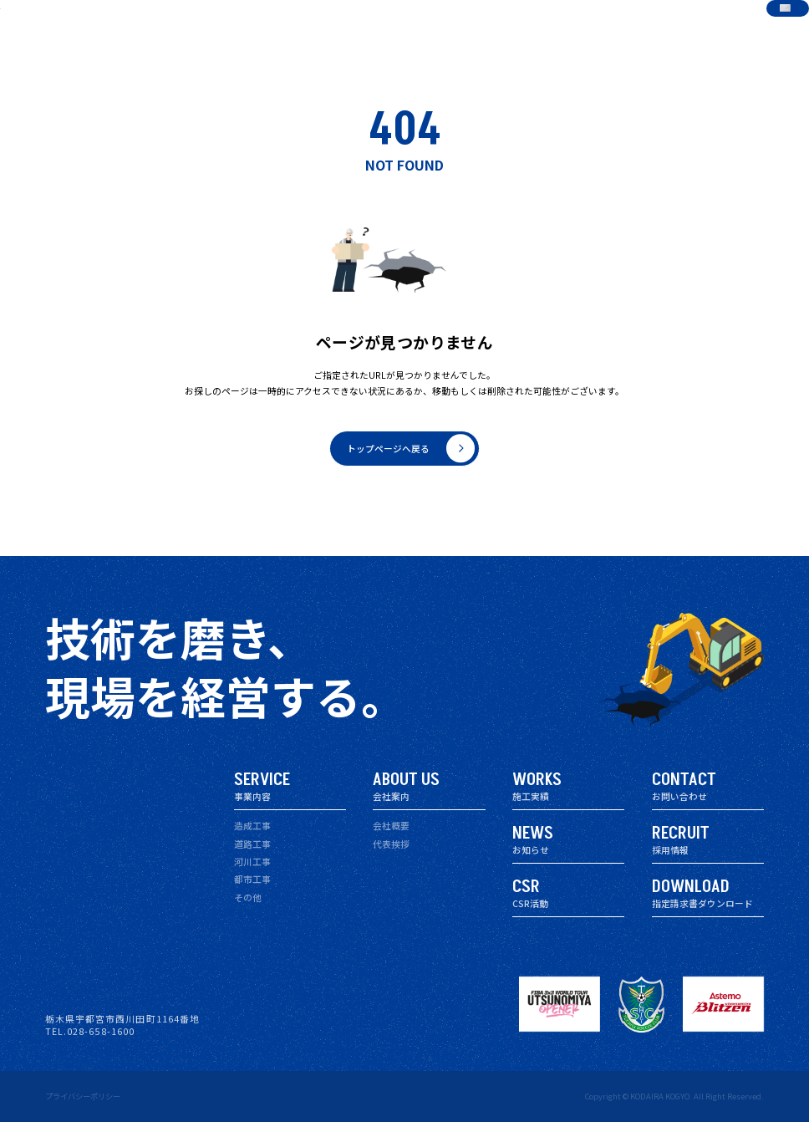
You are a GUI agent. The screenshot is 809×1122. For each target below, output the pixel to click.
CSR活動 (559, 29)
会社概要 (391, 825)
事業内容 (357, 29)
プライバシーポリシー (82, 1096)
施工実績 (458, 29)
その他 (248, 897)
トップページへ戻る (411, 449)
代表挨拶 (391, 844)
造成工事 (252, 825)
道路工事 (252, 844)
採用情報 (608, 29)
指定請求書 (663, 29)
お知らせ (509, 29)
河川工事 (252, 861)
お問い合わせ (749, 29)
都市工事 (252, 879)
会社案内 (407, 29)
